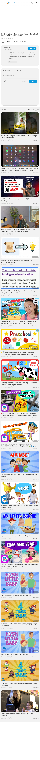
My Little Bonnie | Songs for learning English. (15, 536)
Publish (33, 81)
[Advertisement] (20, 95)
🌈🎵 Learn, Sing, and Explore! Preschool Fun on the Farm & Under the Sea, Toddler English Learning (18, 353)
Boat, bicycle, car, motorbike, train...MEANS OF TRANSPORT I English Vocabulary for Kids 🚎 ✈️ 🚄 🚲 (18, 445)
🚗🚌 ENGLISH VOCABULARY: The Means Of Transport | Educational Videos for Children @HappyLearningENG (19, 414)
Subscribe (32, 48)
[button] (36, 3)
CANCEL (24, 81)
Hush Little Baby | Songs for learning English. (16, 595)
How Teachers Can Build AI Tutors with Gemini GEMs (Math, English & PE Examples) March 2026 (18, 230)
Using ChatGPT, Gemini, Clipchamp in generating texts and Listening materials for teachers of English (19, 169)
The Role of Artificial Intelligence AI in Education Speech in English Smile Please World (20, 292)
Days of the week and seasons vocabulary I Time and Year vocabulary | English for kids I (19, 565)
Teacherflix (7, 48)
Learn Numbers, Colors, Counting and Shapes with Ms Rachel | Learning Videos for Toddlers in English (19, 322)
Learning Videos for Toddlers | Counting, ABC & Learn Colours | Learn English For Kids (19, 384)
